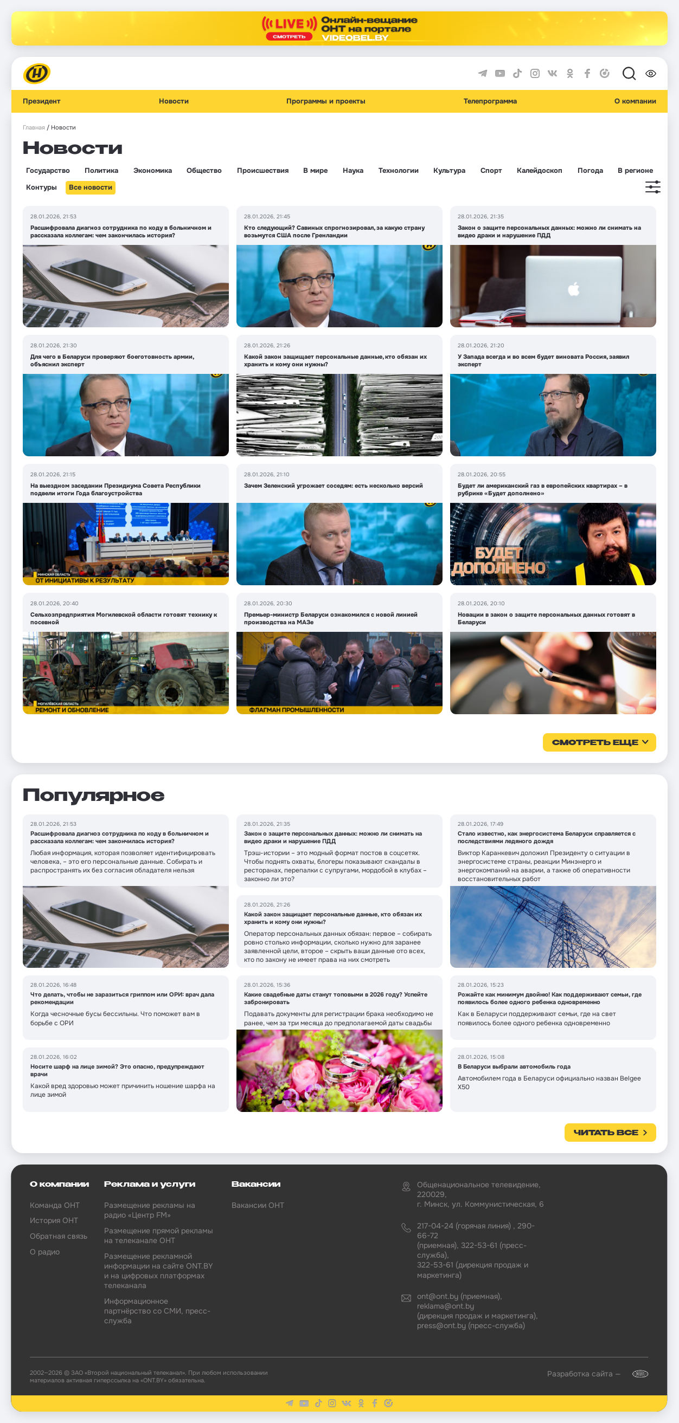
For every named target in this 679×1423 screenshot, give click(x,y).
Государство (48, 170)
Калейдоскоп (539, 170)
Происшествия (263, 170)
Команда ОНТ (55, 1205)
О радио (45, 1252)
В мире (315, 170)
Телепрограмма (490, 101)
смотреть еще (595, 743)
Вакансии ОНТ (258, 1205)
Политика (101, 170)
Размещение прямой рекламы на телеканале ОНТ (158, 1235)
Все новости (90, 187)
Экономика (152, 170)
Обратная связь (58, 1236)
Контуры (41, 187)
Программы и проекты (326, 101)
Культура (449, 170)
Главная (34, 127)
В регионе (635, 170)
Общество (204, 170)
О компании (635, 101)
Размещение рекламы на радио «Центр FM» (149, 1210)
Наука (353, 170)
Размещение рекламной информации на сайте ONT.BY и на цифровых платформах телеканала (158, 1271)
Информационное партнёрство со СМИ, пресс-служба (157, 1310)
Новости (174, 101)
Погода (590, 170)
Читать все (606, 1133)
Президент (42, 101)
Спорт (491, 170)
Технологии (399, 170)
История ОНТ (54, 1220)
